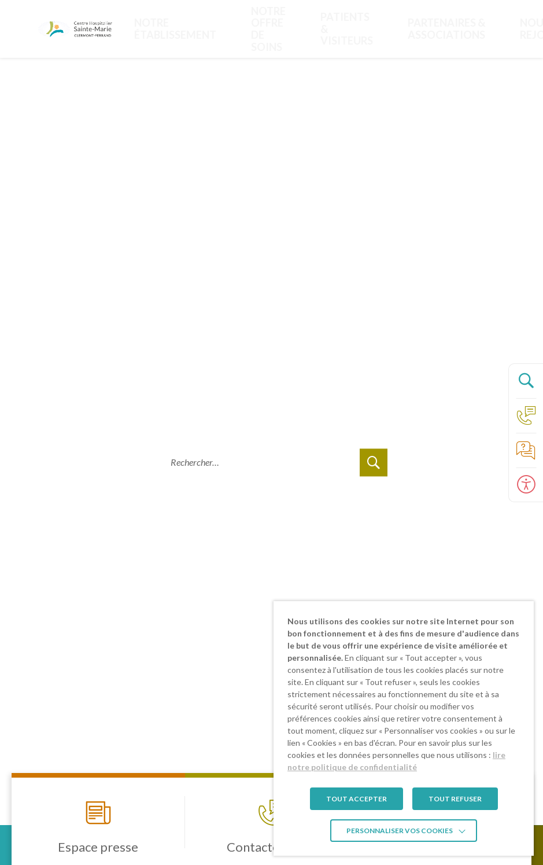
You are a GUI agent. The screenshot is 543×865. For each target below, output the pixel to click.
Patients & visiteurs (275, 28)
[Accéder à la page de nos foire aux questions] (525, 450)
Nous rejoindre (404, 28)
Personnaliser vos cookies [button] (399, 830)
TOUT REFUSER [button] (455, 798)
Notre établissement (171, 28)
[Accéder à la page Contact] (525, 415)
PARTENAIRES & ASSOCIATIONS (339, 28)
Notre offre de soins (229, 28)
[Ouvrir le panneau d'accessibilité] (525, 485)
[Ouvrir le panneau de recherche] (525, 380)
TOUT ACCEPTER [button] (356, 798)
